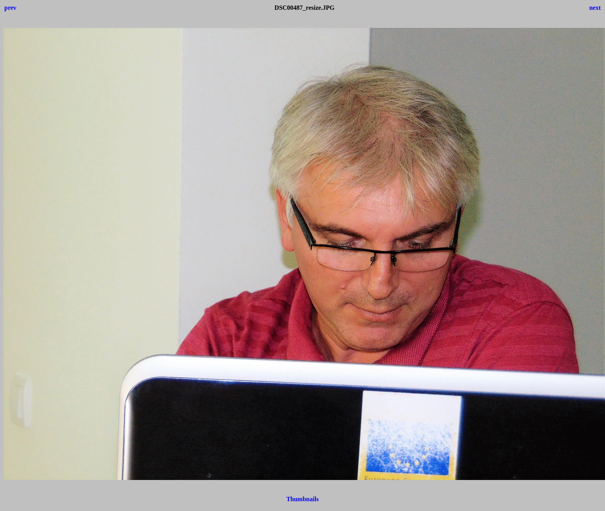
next (595, 7)
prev (10, 7)
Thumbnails (302, 499)
